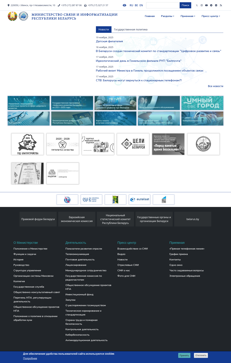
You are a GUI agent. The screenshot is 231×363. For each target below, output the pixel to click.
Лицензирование (75, 265)
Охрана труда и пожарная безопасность (81, 322)
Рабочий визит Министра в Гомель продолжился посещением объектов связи (149, 71)
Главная (150, 16)
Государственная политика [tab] (131, 29)
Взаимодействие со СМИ (132, 248)
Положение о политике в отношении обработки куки (35, 318)
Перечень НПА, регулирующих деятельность (32, 299)
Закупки (70, 300)
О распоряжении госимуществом (85, 305)
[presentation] (16, 220)
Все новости (215, 86)
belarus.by (193, 219)
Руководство (21, 265)
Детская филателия (109, 41)
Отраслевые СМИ (128, 265)
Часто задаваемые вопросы (186, 270)
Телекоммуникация (77, 254)
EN (141, 5)
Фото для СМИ (126, 276)
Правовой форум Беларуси (38, 219)
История (18, 259)
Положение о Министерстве (30, 248)
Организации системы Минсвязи (33, 276)
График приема (178, 254)
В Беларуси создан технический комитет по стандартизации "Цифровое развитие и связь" (158, 51)
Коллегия (19, 281)
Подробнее (30, 358)
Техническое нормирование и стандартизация (83, 312)
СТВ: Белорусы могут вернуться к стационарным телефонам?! (139, 80)
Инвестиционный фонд (79, 294)
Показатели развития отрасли (83, 248)
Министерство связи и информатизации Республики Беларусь (75, 16)
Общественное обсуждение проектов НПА (36, 309)
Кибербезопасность (77, 335)
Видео (121, 254)
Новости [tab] (103, 29)
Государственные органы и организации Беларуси (154, 219)
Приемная (187, 16)
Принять (184, 355)
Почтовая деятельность (80, 259)
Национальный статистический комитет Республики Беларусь (115, 219)
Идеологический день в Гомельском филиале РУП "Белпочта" (138, 61)
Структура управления (27, 270)
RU (131, 5)
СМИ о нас (123, 270)
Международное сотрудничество (85, 270)
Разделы (166, 16)
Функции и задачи (24, 254)
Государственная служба (28, 287)
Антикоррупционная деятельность (86, 340)
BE (136, 5)
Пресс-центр (210, 16)
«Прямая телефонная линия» (186, 248)
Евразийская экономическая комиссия (77, 219)
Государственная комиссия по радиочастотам (83, 278)
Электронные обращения (184, 276)
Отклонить (200, 355)
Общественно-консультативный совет (36, 292)
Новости (122, 259)
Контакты (175, 259)
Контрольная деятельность (82, 329)
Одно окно (175, 265)
